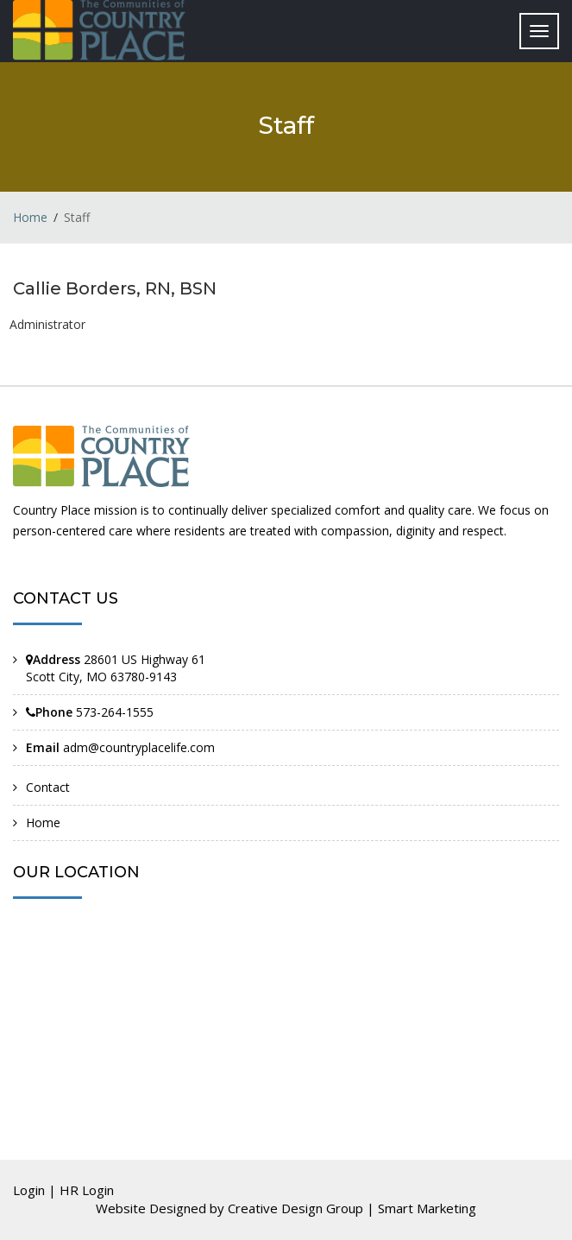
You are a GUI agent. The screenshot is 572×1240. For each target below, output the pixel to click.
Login (29, 1190)
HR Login (87, 1190)
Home (30, 217)
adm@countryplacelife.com (139, 747)
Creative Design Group (295, 1208)
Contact (48, 787)
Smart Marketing (427, 1208)
